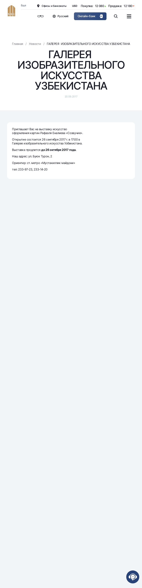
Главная (17, 44)
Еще (23, 5)
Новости (35, 44)
